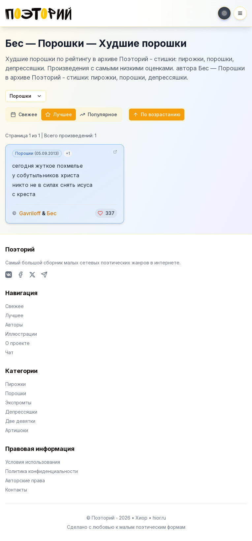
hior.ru (159, 518)
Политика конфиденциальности (41, 471)
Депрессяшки (21, 412)
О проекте (17, 343)
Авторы (14, 324)
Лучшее (58, 114)
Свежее (24, 114)
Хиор (141, 518)
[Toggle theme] (224, 13)
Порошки (26, 96)
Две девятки (20, 421)
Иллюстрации (21, 334)
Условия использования (32, 462)
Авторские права (25, 480)
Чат (9, 352)
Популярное (98, 114)
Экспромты (18, 402)
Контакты (16, 489)
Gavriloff (30, 213)
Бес (51, 213)
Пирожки (15, 384)
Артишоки (16, 430)
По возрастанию (156, 114)
